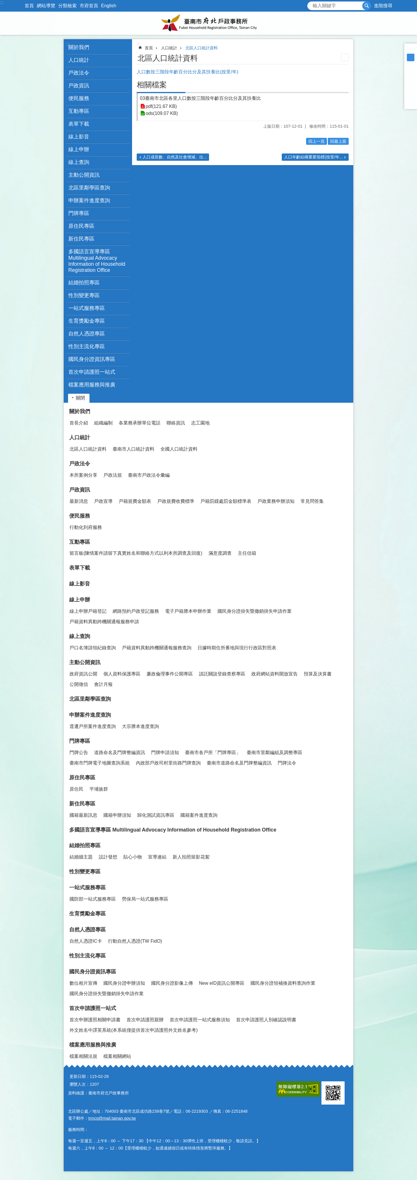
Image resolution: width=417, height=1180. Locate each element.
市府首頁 (89, 5)
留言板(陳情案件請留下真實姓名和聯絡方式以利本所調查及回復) (136, 553)
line (410, 95)
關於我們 (79, 411)
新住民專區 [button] (81, 239)
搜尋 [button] (366, 5)
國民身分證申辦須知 (124, 983)
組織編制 (103, 422)
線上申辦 (79, 600)
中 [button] (410, 57)
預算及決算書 (318, 673)
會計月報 (103, 684)
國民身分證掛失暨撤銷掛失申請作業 (254, 611)
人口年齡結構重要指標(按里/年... (313, 157)
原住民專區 (82, 777)
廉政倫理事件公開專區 (170, 673)
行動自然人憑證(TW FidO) (135, 941)
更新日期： (80, 1076)
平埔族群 (98, 789)
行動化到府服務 (86, 527)
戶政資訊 (79, 490)
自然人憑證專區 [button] (86, 334)
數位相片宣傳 (83, 983)
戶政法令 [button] (78, 73)
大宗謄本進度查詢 (140, 726)
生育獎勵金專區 (86, 321)
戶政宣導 (103, 501)
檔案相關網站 (117, 1056)
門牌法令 (287, 762)
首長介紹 (79, 422)
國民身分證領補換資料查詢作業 (282, 983)
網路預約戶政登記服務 (136, 611)
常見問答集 (312, 501)
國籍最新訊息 (83, 815)
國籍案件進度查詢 (198, 815)
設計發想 (108, 856)
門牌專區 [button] (78, 213)
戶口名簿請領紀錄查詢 (93, 647)
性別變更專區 (84, 295)
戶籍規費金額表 (135, 501)
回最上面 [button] (338, 141)
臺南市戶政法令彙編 (149, 475)
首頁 (29, 5)
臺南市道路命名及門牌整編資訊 (239, 762)
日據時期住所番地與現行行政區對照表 (236, 647)
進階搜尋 (383, 5)
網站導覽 (46, 5)
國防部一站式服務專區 (93, 899)
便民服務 (79, 516)
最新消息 (79, 501)
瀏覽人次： (80, 1084)
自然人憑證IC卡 (86, 941)
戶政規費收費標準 (175, 501)
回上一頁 (316, 141)
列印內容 (345, 57)
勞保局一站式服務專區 (145, 899)
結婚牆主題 (81, 856)
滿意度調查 (220, 553)
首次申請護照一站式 (92, 1008)
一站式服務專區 (87, 887)
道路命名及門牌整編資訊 (119, 752)
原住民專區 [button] (81, 226)
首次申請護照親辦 (145, 1019)
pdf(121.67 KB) (161, 106)
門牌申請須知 (165, 752)
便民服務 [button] (78, 98)
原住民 (76, 789)
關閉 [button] (80, 397)
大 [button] (410, 65)
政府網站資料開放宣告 (274, 673)
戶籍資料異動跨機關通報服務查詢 (156, 647)
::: (2, 2)
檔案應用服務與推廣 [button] (91, 385)
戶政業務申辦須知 (276, 501)
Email (410, 102)
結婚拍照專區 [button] (84, 282)
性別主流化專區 (86, 346)
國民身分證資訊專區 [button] (91, 359)
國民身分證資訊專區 (92, 972)
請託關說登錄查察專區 (222, 673)
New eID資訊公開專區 (221, 983)
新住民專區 (82, 804)
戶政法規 (112, 475)
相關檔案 (152, 85)
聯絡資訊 (176, 422)
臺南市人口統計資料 (133, 449)
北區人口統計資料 (201, 48)
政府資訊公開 (83, 673)
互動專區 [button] (78, 111)
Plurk (410, 80)
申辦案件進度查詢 (90, 715)
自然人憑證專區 (87, 930)
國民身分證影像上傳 (172, 983)
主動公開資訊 (84, 662)
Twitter (410, 87)
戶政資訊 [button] (78, 85)
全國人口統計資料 (178, 449)
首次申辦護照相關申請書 (95, 1019)
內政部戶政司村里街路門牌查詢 (168, 762)
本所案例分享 (83, 475)
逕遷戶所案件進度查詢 (93, 726)
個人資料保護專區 (121, 673)
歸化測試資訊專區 (155, 815)
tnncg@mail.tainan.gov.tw (112, 1118)
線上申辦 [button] (78, 149)
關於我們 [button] (78, 47)
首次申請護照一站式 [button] (91, 372)
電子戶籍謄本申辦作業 (188, 611)
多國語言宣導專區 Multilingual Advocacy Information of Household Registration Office (96, 261)
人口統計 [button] (78, 60)
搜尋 (312, 4)
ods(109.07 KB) (162, 113)
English (108, 5)
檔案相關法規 (83, 1056)
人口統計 (169, 48)
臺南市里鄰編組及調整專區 (274, 752)
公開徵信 (79, 684)
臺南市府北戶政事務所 (208, 23)
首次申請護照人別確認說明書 (266, 1019)
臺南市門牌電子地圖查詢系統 (100, 762)
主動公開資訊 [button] (84, 175)
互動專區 (79, 542)
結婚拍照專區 (84, 845)
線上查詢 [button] (78, 162)
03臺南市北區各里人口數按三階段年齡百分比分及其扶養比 (200, 98)
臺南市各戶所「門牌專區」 (213, 752)
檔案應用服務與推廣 (92, 1045)
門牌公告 (79, 752)
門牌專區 (79, 741)
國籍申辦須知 (117, 815)
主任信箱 (247, 553)
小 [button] (410, 50)
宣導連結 (157, 856)
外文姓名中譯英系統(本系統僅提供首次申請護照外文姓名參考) (134, 1030)
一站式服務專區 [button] (86, 308)
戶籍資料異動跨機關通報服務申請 (104, 621)
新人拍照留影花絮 (191, 856)
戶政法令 (79, 464)
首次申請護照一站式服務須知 (200, 1019)
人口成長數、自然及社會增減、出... (174, 157)
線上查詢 (79, 636)
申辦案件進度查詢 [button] (89, 200)
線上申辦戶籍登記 (88, 611)
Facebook (410, 72)
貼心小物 (132, 856)
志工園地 (200, 422)
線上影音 (78, 137)
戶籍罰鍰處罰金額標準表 (225, 501)
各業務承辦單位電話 (139, 422)
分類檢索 (67, 5)
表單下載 (78, 124)
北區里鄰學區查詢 (89, 188)
